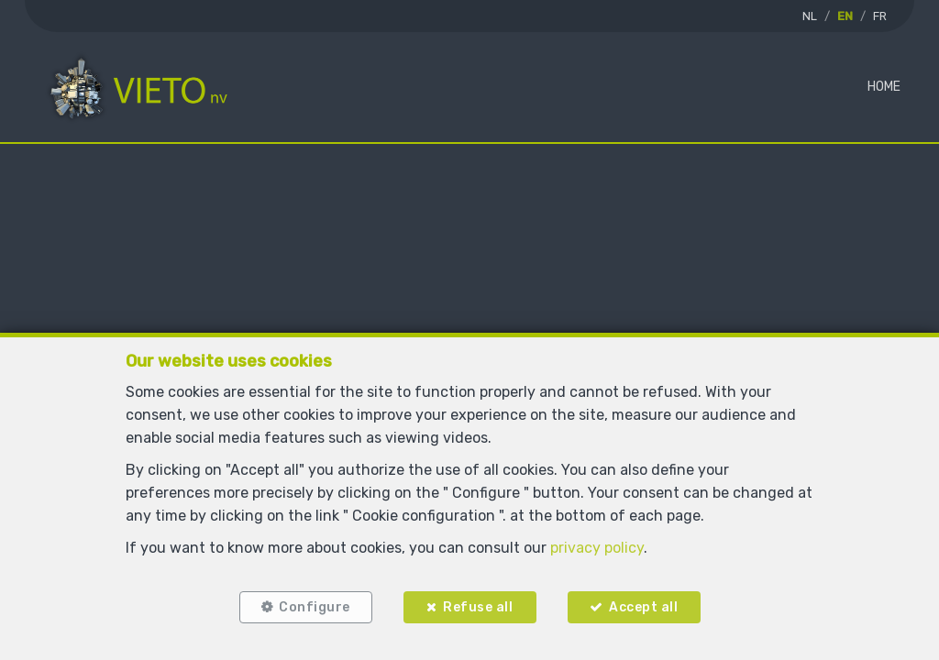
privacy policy (597, 547)
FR (880, 16)
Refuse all (478, 607)
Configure (314, 607)
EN (845, 16)
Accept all (643, 607)
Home (883, 86)
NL (809, 16)
